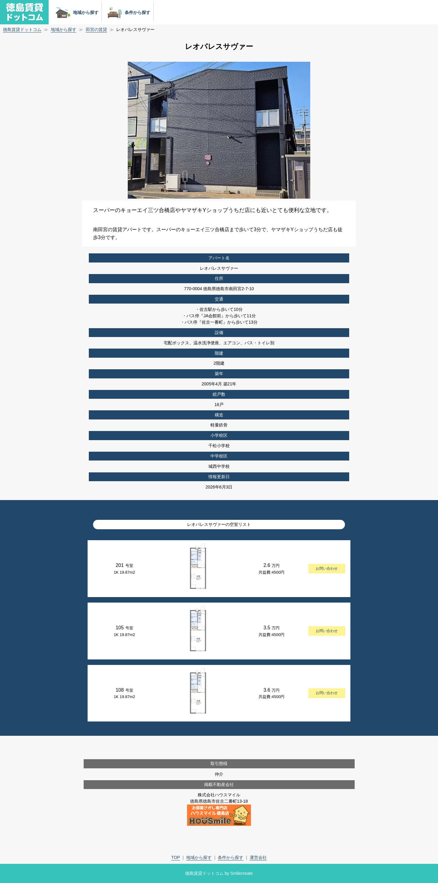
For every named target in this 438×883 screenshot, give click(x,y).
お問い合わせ (327, 568)
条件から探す (127, 12)
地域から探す (76, 12)
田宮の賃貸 (96, 29)
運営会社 (258, 857)
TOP (175, 857)
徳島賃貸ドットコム (22, 29)
